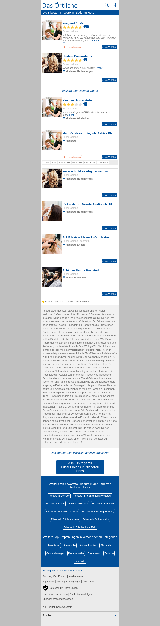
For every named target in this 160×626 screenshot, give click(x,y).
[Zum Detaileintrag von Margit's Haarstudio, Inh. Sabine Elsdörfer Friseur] (80, 145)
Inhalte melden (76, 576)
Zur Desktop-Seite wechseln (57, 607)
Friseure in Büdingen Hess (65, 519)
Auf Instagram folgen (81, 594)
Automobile (70, 545)
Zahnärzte (80, 561)
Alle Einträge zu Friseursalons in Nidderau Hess (80, 467)
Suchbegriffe (49, 576)
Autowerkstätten (88, 545)
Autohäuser (54, 545)
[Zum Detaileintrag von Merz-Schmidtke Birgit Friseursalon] (80, 183)
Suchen (48, 615)
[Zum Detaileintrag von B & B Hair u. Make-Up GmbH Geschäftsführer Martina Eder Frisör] (80, 249)
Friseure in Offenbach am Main (80, 527)
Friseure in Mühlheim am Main (62, 511)
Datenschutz (89, 581)
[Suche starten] (107, 5)
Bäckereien (106, 545)
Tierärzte (109, 553)
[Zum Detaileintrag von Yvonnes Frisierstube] (80, 112)
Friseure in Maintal (78, 503)
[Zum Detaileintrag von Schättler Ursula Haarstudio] (80, 282)
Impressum (48, 581)
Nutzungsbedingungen (68, 581)
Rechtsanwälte (76, 553)
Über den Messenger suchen (58, 599)
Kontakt (62, 576)
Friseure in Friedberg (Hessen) (98, 511)
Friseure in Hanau (55, 503)
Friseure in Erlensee (59, 495)
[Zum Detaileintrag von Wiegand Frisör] (80, 35)
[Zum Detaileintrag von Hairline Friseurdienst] (80, 68)
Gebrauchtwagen (55, 553)
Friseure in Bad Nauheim (96, 519)
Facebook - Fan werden (55, 594)
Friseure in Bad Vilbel (103, 503)
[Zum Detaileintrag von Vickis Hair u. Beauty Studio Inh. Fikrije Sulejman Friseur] (80, 216)
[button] (113, 4)
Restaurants (94, 553)
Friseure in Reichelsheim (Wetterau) (92, 495)
